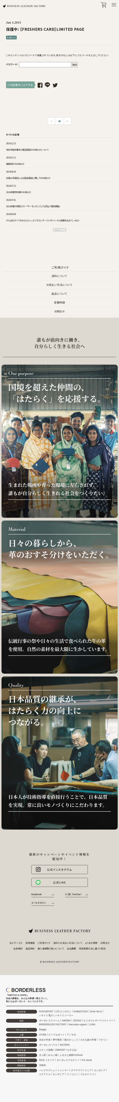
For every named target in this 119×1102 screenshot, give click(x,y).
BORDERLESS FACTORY (52, 1024)
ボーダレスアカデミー (68, 1060)
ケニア (88, 1070)
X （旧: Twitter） (73, 894)
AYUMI (42, 1034)
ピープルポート (56, 1034)
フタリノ (103, 1039)
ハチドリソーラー (64, 1015)
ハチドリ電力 (46, 1015)
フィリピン (72, 1074)
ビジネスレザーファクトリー (98, 1020)
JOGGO (77, 1020)
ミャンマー (63, 1070)
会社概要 (71, 948)
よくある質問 (91, 942)
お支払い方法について (59, 285)
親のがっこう (71, 1039)
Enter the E (96, 1011)
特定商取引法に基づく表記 (92, 948)
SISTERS (65, 1045)
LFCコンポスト (63, 1011)
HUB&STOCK (81, 1011)
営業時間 (59, 302)
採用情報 (30, 942)
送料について (59, 276)
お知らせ (11, 37)
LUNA (92, 1024)
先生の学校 (45, 1039)
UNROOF (60, 1050)
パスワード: (38, 64)
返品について (59, 293)
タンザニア (58, 1074)
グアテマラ (77, 1070)
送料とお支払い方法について (67, 942)
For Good (87, 1060)
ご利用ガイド (44, 942)
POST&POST (46, 1011)
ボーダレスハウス (48, 1045)
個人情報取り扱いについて (51, 948)
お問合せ (59, 311)
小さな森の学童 (88, 1039)
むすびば (72, 1050)
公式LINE (50, 882)
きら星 (42, 1055)
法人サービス (16, 942)
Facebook (36, 894)
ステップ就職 (46, 1050)
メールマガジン (38, 902)
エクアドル (45, 1074)
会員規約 (17, 948)
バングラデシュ (47, 1070)
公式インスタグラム (53, 869)
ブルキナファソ (88, 1074)
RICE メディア (47, 1060)
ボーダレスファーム (49, 1020)
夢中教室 (57, 1039)
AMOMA (66, 1020)
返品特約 (30, 948)
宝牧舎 (42, 1065)
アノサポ (71, 1034)
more (58, 230)
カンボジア (99, 1070)
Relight (42, 1029)
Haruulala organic (78, 1024)
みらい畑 (52, 1055)
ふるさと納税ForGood (71, 1055)
